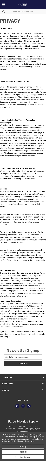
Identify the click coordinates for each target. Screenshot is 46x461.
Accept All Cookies (23, 457)
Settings (23, 446)
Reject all (23, 451)
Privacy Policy (28, 441)
